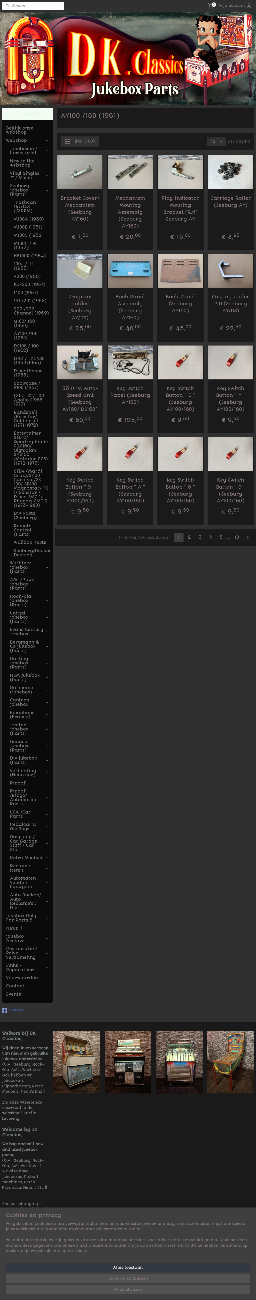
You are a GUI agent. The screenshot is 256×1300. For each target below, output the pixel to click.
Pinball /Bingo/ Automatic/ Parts (29, 797)
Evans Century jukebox (29, 631)
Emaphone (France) (29, 714)
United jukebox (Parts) (29, 617)
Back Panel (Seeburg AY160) (180, 304)
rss (159, 1291)
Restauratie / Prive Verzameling (27, 953)
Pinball (18, 783)
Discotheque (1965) (28, 373)
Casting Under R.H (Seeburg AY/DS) (230, 304)
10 (237, 537)
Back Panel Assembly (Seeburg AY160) (130, 307)
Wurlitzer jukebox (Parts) (29, 567)
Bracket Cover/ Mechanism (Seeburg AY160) (80, 208)
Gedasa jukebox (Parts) (29, 746)
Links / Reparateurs (27, 967)
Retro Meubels (29, 857)
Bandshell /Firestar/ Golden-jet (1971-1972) (26, 419)
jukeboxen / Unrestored (29, 150)
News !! (14, 928)
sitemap (147, 1291)
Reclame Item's (29, 868)
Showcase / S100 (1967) (27, 385)
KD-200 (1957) (29, 284)
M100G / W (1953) (25, 245)
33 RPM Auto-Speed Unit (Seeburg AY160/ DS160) (80, 399)
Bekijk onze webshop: (19, 130)
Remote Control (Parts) (22, 530)
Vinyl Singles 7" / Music (29, 175)
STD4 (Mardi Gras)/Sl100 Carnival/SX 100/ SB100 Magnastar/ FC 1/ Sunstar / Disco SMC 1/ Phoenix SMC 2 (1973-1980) (31, 488)
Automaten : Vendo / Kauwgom (29, 882)
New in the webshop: (22, 163)
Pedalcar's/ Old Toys (29, 826)
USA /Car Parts (29, 814)
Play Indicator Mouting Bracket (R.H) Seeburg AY (180, 208)
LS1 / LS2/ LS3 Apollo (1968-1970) (29, 400)
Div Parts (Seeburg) (25, 515)
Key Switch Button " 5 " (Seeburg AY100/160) (180, 490)
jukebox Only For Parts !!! (27, 918)
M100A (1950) (29, 219)
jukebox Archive (27, 938)
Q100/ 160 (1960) (24, 323)
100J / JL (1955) (24, 266)
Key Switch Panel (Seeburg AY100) (130, 395)
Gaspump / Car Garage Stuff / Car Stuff (29, 843)
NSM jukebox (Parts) (29, 677)
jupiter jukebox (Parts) (29, 729)
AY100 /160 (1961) (26, 335)
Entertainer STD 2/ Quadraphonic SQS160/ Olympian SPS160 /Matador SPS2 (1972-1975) (31, 448)
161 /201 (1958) (30, 300)
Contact (15, 986)
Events (13, 994)
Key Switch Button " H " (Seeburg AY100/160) (230, 399)
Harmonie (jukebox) (29, 689)
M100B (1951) (28, 227)
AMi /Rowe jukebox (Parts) (29, 584)
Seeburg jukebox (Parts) (29, 190)
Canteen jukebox (29, 702)
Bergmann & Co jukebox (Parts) (29, 646)
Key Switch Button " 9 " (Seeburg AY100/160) (80, 490)
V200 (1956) (27, 276)
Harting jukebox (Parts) (29, 662)
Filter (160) (80, 141)
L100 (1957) (26, 292)
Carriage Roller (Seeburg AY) (230, 201)
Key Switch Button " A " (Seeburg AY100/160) (130, 490)
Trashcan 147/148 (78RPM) (25, 206)
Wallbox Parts (30, 542)
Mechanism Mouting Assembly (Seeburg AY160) (130, 212)
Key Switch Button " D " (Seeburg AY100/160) (230, 490)
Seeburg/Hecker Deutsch (32, 552)
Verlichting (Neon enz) (29, 772)
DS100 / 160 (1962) (26, 348)
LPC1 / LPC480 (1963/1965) (29, 360)
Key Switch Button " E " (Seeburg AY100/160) (180, 399)
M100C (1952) (29, 235)
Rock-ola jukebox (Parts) (29, 600)
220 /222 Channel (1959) (31, 311)
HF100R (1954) (30, 256)
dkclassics (13, 1010)
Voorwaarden (22, 977)
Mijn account (235, 6)
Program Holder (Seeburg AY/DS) (80, 307)
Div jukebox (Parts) (29, 760)
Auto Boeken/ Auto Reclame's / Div (29, 901)
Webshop (27, 140)
